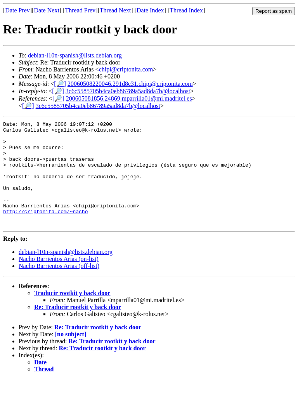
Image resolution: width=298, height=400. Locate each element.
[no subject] (70, 355)
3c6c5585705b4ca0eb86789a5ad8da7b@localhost (128, 91)
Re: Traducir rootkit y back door (77, 328)
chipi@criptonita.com (126, 69)
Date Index (150, 10)
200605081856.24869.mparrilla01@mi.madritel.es (129, 98)
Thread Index (186, 10)
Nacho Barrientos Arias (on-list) (59, 280)
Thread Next (115, 10)
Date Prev (17, 10)
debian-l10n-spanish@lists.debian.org (75, 55)
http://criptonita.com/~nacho (45, 229)
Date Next (46, 10)
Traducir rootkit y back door (72, 314)
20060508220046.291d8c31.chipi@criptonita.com (130, 83)
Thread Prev (80, 10)
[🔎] (60, 83)
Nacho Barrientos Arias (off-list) (59, 286)
